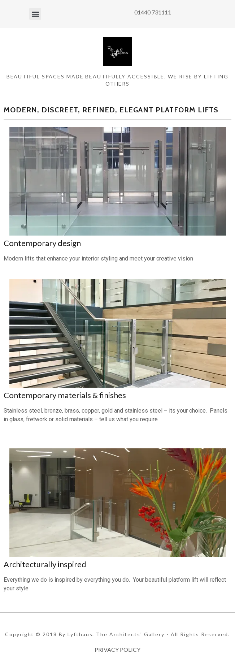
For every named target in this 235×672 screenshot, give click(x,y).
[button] (35, 14)
